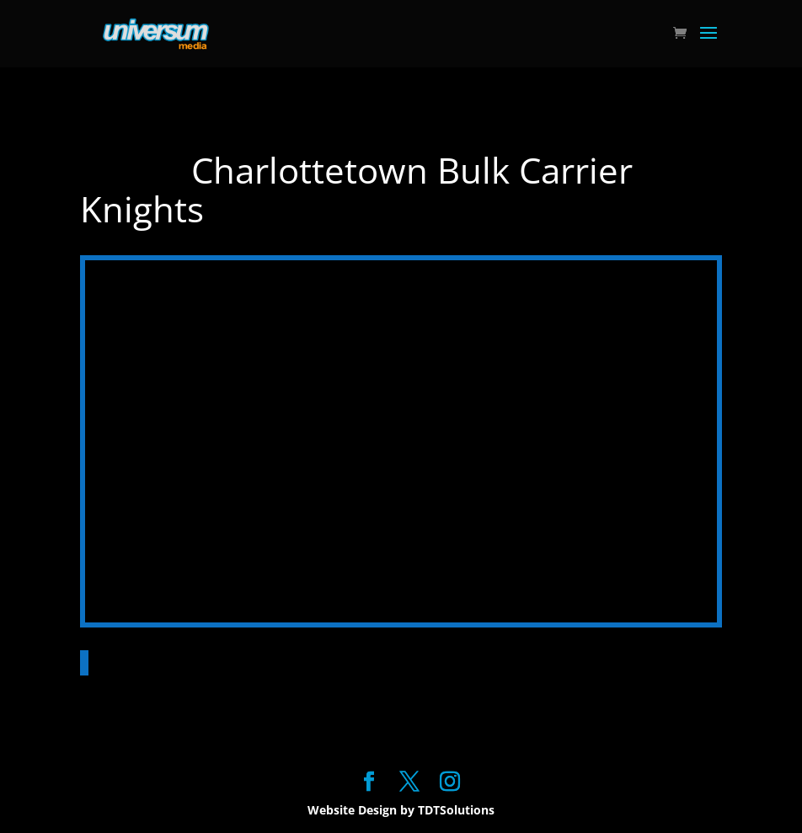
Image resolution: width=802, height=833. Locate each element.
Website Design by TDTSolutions (401, 810)
